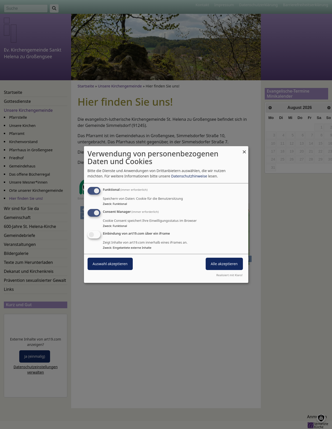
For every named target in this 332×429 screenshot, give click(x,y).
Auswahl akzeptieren (110, 264)
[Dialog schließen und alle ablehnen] (244, 149)
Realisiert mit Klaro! (229, 275)
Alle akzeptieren (224, 264)
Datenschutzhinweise (189, 176)
